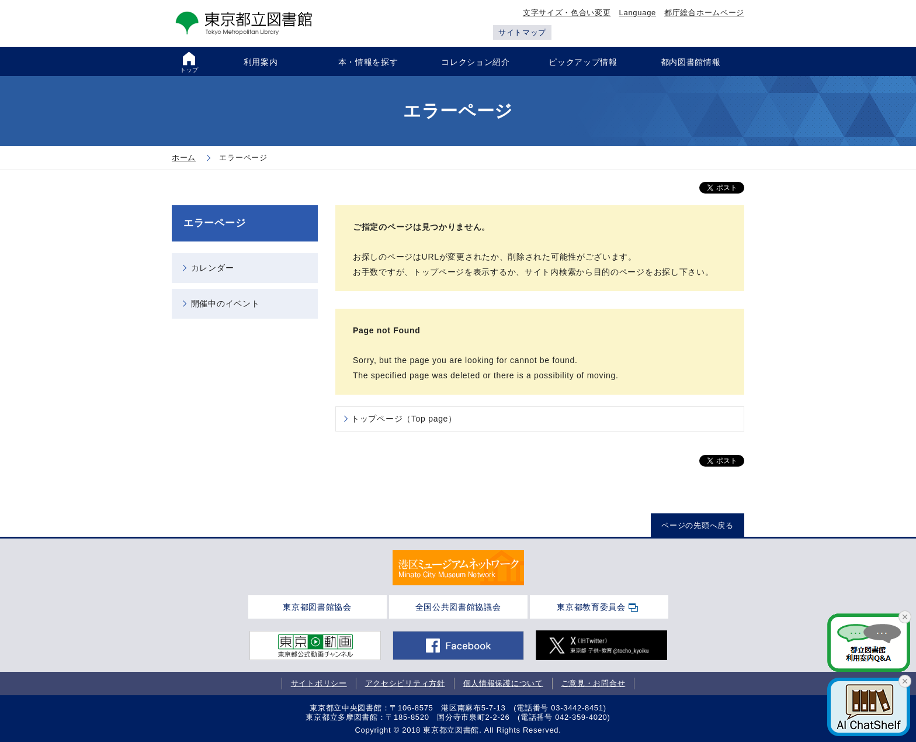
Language (637, 12)
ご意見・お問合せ (593, 683)
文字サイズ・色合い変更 (567, 12)
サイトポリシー (319, 683)
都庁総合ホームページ (704, 12)
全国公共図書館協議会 (458, 607)
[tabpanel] (458, 567)
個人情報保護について (503, 683)
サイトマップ (522, 32)
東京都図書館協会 (317, 607)
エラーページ (214, 223)
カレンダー (212, 267)
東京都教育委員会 (591, 607)
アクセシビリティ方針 (405, 683)
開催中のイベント (225, 303)
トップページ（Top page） (404, 418)
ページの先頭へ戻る (697, 525)
